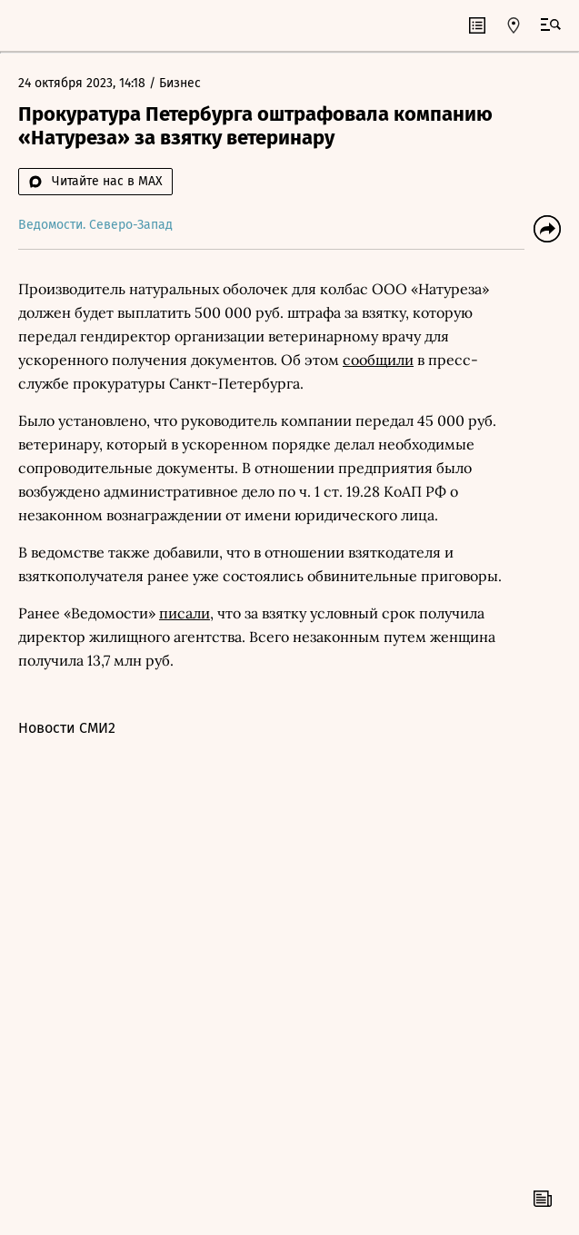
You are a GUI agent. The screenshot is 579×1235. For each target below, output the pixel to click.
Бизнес (180, 83)
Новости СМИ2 (66, 727)
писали (184, 613)
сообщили (378, 360)
